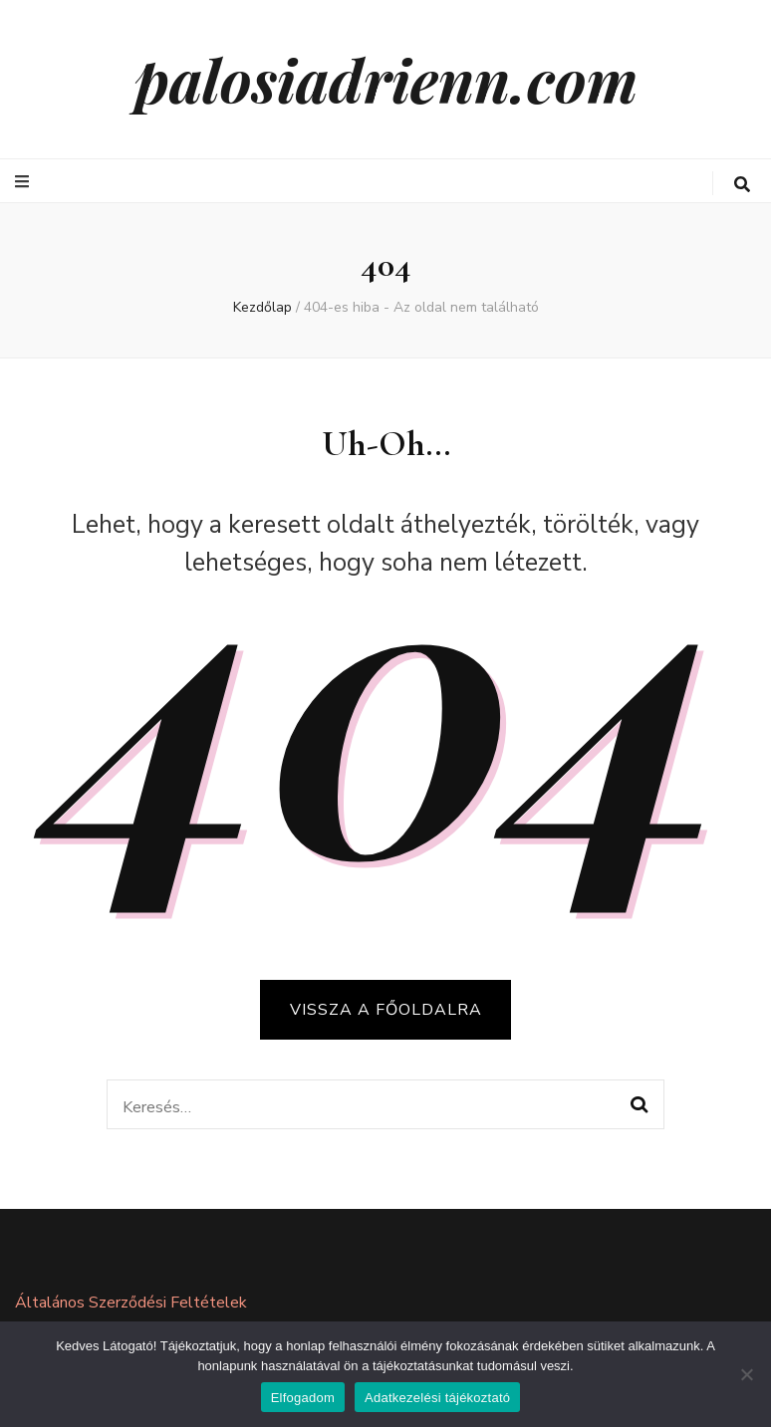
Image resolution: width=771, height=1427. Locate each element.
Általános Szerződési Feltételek (131, 1302)
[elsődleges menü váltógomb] (24, 181)
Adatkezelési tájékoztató (437, 1397)
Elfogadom (303, 1397)
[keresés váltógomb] (742, 184)
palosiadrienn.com (386, 79)
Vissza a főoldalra (386, 1010)
